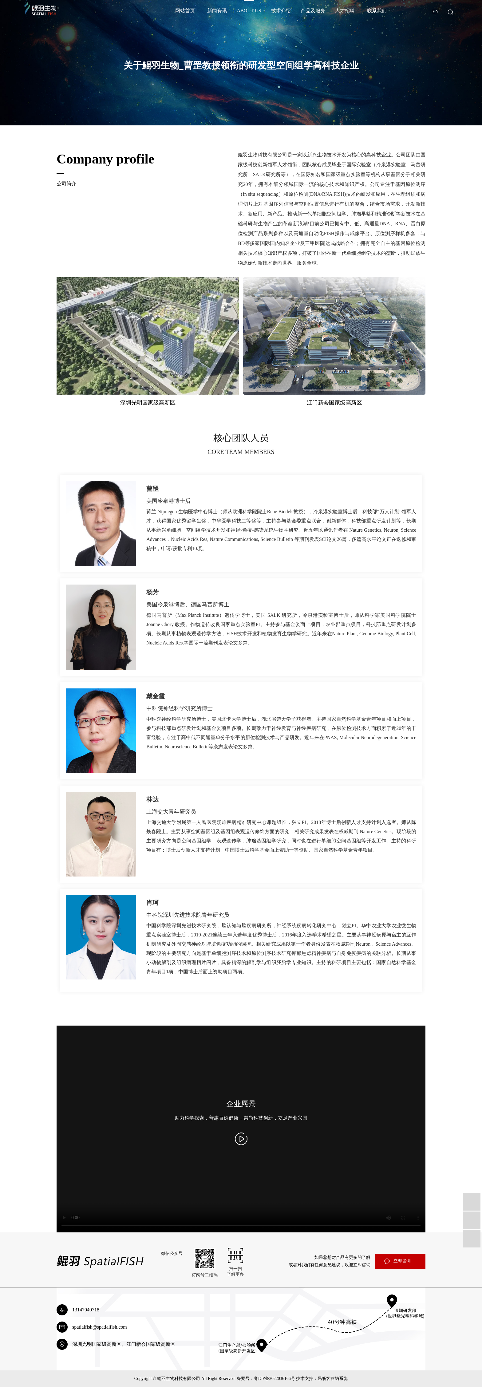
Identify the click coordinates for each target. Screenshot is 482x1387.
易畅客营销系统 (333, 1378)
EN (435, 11)
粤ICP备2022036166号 (274, 1378)
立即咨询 (402, 1261)
